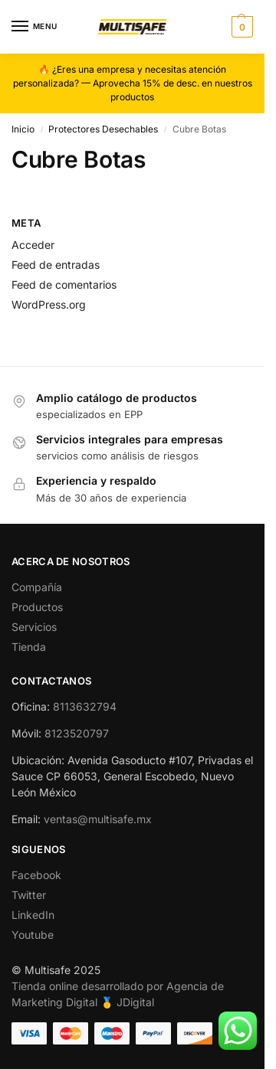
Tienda (29, 646)
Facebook (36, 874)
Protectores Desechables (103, 129)
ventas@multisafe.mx (98, 818)
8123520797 (76, 733)
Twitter (29, 894)
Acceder (33, 244)
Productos (37, 606)
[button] (240, 27)
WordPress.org (49, 304)
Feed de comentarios (64, 284)
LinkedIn (33, 914)
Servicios (34, 626)
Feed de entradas (56, 264)
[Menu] (35, 26)
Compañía (37, 586)
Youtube (33, 934)
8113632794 (85, 706)
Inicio (23, 129)
